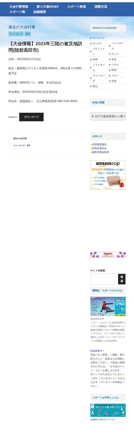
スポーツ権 (17, 12)
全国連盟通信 (99, 144)
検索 (121, 279)
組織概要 (40, 12)
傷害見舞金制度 (100, 152)
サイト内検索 (97, 270)
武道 (113, 81)
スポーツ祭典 (76, 6)
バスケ (115, 64)
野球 (113, 70)
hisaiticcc (12, 117)
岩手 (27, 34)
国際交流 (101, 6)
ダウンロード (31, 117)
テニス (115, 53)
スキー (115, 75)
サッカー (97, 43)
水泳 (113, 59)
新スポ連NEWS (48, 6)
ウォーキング (16, 34)
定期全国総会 (99, 148)
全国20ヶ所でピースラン (103, 419)
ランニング (99, 38)
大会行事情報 (18, 6)
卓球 (95, 59)
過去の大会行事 (21, 27)
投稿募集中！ (97, 350)
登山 (95, 86)
